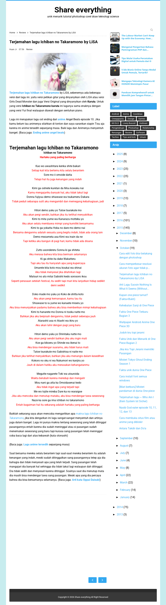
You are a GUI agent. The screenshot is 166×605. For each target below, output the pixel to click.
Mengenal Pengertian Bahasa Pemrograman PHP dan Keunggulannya (137, 48)
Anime (126, 114)
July (123, 453)
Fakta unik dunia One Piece (135, 370)
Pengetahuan (118, 128)
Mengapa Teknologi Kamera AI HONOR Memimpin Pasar (138, 82)
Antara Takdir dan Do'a (132, 428)
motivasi (143, 123)
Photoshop (133, 128)
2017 (120, 213)
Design (131, 118)
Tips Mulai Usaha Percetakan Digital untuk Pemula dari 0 (137, 60)
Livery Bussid (129, 123)
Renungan (116, 132)
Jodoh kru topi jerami (131, 332)
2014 (120, 507)
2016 (120, 220)
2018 (120, 205)
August (124, 445)
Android (115, 114)
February (125, 489)
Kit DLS (115, 123)
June (123, 460)
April (123, 475)
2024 (120, 161)
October (125, 248)
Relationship (148, 128)
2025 (120, 154)
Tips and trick (129, 137)
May (123, 467)
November (126, 240)
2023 (120, 168)
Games (141, 118)
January (125, 497)
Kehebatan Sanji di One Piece (136, 305)
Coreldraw (138, 114)
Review (29, 49)
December (126, 233)
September (126, 438)
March (124, 482)
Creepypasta (118, 118)
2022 (120, 176)
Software (140, 132)
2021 (120, 183)
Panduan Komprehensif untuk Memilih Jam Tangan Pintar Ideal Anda (137, 94)
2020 (120, 190)
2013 (120, 514)
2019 (120, 198)
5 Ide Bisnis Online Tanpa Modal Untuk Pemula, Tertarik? (138, 71)
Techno (115, 137)
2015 (120, 227)
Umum (143, 137)
